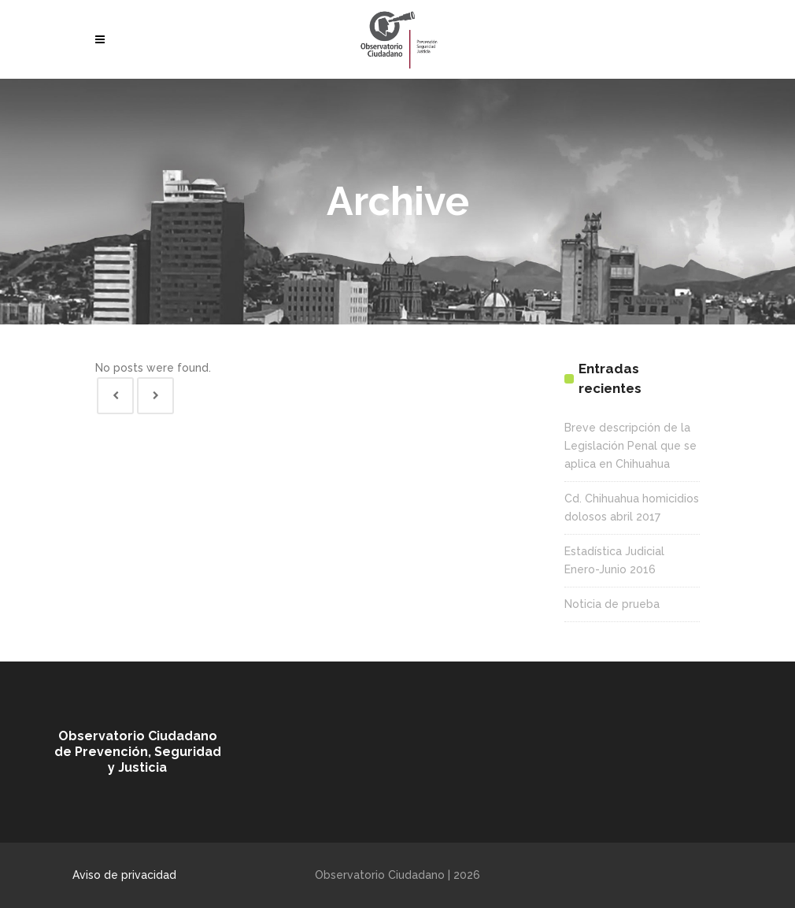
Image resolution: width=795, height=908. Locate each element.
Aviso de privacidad (124, 875)
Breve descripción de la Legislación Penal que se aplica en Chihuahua (630, 445)
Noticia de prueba (612, 604)
